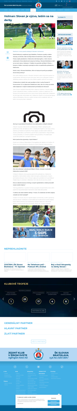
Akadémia (39, 10)
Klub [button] (10, 10)
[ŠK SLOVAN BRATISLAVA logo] (21, 5)
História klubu (38, 311)
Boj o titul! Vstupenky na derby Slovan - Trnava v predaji (61, 266)
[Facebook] (56, 1)
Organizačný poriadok (20, 393)
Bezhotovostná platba (32, 385)
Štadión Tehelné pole (20, 391)
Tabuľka (6, 384)
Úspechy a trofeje (20, 375)
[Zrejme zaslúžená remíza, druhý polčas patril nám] (65, 41)
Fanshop (30, 1)
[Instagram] (64, 1)
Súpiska (6, 373)
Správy (33, 10)
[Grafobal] (30, 331)
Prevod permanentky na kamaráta (44, 383)
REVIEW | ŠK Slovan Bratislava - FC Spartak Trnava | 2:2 (63, 72)
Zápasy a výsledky (8, 383)
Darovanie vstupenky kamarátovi (32, 394)
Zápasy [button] (28, 10)
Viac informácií (20, 403)
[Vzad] (3, 299)
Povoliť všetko (54, 404)
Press (9, 1)
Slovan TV (65, 69)
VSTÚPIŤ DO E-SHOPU (54, 374)
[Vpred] (74, 299)
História (17, 373)
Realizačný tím (7, 375)
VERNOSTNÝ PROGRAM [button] (50, 10)
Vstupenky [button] (17, 10)
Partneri (18, 388)
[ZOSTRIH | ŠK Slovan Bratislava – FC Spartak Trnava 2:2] (15, 256)
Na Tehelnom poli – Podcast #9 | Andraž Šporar (37, 266)
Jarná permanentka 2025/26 (32, 376)
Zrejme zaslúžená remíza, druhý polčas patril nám (64, 48)
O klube (18, 380)
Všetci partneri (38, 341)
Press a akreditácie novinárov (20, 386)
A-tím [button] (22, 10)
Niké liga (64, 46)
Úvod (5, 10)
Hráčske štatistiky (8, 376)
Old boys (18, 378)
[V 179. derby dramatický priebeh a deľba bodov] (65, 87)
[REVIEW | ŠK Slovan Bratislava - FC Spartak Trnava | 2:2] (65, 65)
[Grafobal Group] (47, 337)
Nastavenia (53, 398)
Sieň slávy (18, 376)
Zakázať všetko (53, 401)
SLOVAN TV (60, 10)
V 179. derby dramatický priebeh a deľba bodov (64, 94)
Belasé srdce (24, 1)
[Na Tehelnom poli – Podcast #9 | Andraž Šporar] (38, 256)
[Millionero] (47, 331)
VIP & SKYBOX (31, 380)
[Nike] (38, 326)
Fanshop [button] (67, 10)
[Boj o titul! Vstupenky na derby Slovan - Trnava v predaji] (62, 256)
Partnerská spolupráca (21, 390)
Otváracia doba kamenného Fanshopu (56, 377)
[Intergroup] (30, 337)
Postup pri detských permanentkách (43, 386)
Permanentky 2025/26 (32, 378)
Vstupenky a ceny (31, 373)
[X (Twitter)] (59, 1)
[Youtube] (61, 1)
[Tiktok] (67, 1)
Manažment (18, 381)
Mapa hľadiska (31, 386)
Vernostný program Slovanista (32, 391)
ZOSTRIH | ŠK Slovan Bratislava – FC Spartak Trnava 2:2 (14, 266)
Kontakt (18, 383)
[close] (59, 395)
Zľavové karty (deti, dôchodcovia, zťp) (32, 382)
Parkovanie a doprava (32, 388)
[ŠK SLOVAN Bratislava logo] (38, 4)
